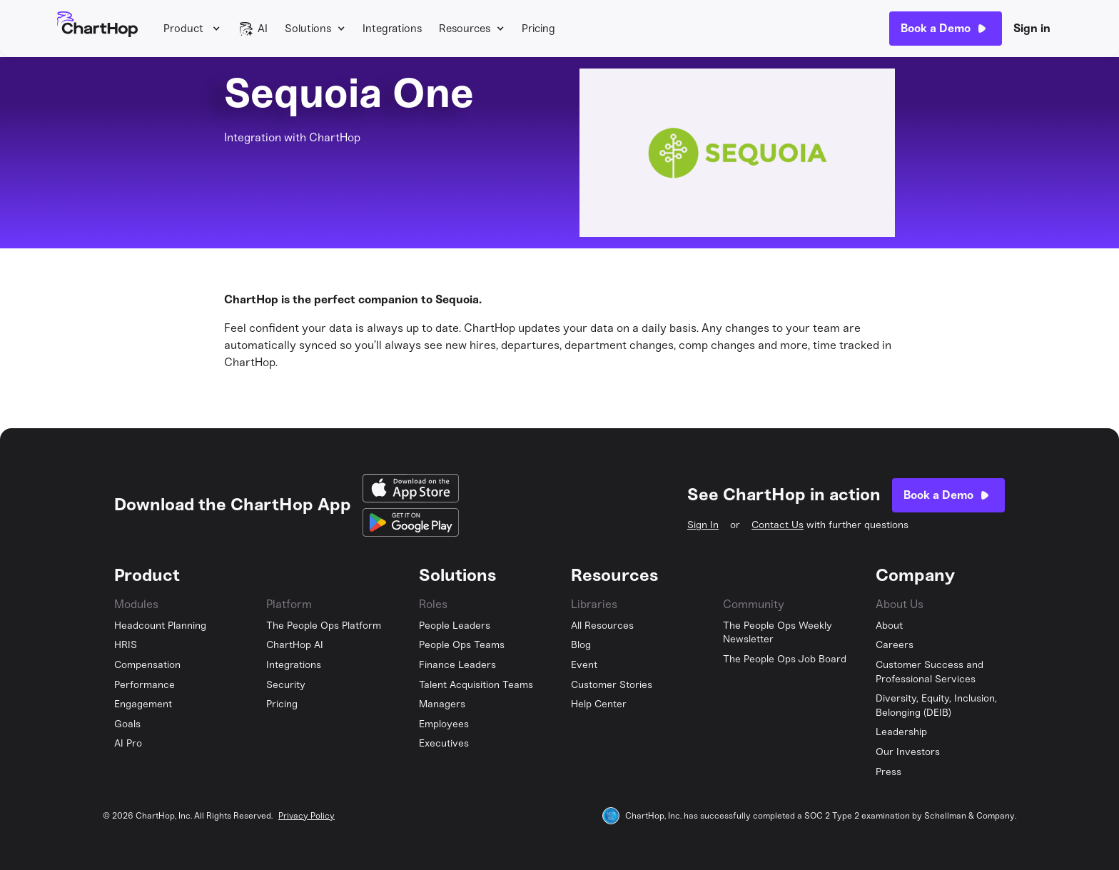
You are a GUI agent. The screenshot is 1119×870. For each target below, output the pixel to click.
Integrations (392, 28)
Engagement (143, 704)
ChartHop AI (294, 645)
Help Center (599, 704)
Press (888, 772)
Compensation (147, 665)
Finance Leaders (457, 665)
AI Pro (128, 743)
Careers (894, 645)
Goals (127, 724)
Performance (144, 685)
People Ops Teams (462, 645)
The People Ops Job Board (784, 659)
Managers (442, 704)
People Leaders (454, 625)
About (889, 625)
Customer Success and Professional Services (929, 672)
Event (584, 665)
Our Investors (908, 752)
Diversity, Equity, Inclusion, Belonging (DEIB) (936, 705)
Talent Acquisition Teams (476, 685)
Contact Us (777, 525)
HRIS (125, 645)
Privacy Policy (306, 816)
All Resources (602, 625)
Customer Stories (611, 685)
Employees (444, 724)
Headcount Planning (160, 625)
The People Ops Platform (323, 625)
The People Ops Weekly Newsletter (777, 632)
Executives (444, 743)
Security (285, 685)
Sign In (703, 525)
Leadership (901, 732)
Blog (581, 645)
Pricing (538, 28)
